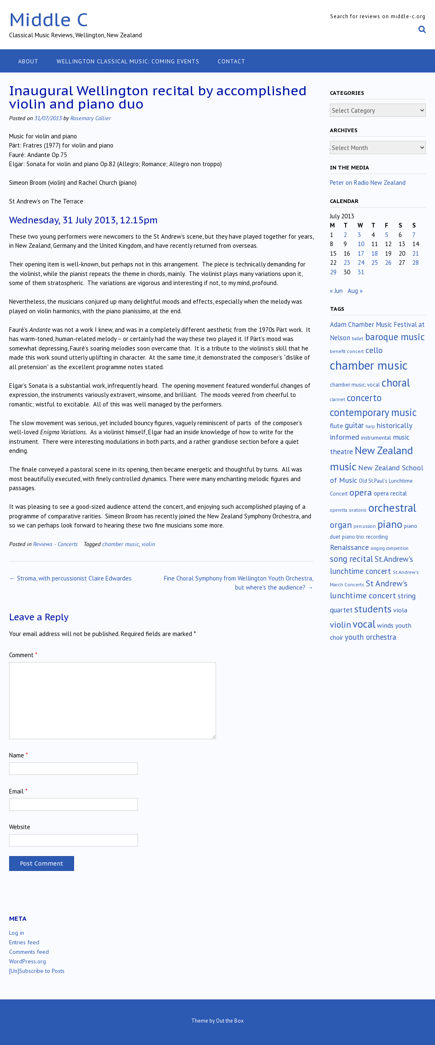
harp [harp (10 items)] (370, 426)
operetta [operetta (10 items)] (338, 510)
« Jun (336, 291)
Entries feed (24, 942)
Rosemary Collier (90, 118)
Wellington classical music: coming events (128, 61)
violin (148, 544)
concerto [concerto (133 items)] (364, 398)
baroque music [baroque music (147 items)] (395, 337)
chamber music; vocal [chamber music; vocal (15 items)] (355, 384)
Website (19, 827)
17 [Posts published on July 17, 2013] (361, 253)
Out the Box (230, 1020)
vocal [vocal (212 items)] (364, 624)
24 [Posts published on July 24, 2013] (361, 262)
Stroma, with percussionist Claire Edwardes (70, 578)
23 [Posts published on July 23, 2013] (347, 262)
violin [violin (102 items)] (340, 624)
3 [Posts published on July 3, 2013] (359, 235)
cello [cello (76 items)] (374, 350)
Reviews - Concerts (55, 544)
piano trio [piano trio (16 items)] (353, 536)
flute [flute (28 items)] (336, 425)
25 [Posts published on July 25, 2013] (374, 262)
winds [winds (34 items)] (385, 625)
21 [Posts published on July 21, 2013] (415, 253)
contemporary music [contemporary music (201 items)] (373, 412)
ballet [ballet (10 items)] (357, 338)
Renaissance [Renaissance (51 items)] (349, 547)
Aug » (355, 291)
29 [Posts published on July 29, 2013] (333, 272)
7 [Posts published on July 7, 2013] (414, 235)
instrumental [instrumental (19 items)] (376, 437)
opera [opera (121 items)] (360, 492)
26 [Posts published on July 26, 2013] (388, 262)
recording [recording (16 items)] (377, 536)
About (28, 61)
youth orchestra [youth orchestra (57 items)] (370, 637)
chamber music (120, 544)
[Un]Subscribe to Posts (37, 971)
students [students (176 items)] (373, 608)
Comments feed (29, 951)
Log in (16, 932)
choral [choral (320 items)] (396, 382)
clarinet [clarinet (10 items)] (337, 399)
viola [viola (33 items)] (400, 610)
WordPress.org (27, 961)
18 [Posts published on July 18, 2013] (374, 253)
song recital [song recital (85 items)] (351, 558)
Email (18, 791)
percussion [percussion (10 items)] (364, 526)
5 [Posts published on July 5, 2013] (386, 235)
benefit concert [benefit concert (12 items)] (347, 351)
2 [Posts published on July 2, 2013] (345, 235)
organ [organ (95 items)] (341, 524)
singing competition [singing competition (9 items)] (389, 548)
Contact (231, 61)
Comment (23, 655)
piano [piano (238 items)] (389, 524)
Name (18, 755)
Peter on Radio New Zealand (368, 182)
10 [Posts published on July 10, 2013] (361, 244)
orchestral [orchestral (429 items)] (392, 507)
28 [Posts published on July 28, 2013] (415, 262)
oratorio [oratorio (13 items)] (358, 510)
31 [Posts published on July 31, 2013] (361, 272)
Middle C (48, 19)
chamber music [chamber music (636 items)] (369, 365)
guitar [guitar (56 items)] (354, 425)
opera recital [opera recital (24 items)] (390, 493)
